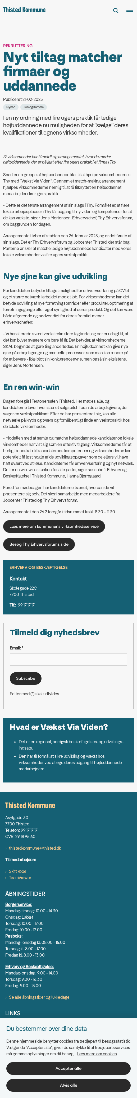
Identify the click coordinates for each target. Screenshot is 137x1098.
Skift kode (17, 871)
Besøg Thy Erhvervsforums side (39, 544)
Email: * (16, 648)
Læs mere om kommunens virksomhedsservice (54, 526)
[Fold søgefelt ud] (115, 10)
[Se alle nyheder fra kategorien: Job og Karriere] (33, 107)
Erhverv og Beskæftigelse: (29, 966)
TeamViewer (20, 877)
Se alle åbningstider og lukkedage (39, 997)
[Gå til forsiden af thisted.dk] (22, 10)
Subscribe (25, 678)
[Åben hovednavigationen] (131, 10)
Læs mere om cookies (97, 1053)
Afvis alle (68, 1085)
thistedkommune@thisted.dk (35, 848)
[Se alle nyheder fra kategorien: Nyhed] (11, 107)
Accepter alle (68, 1068)
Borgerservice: (18, 904)
